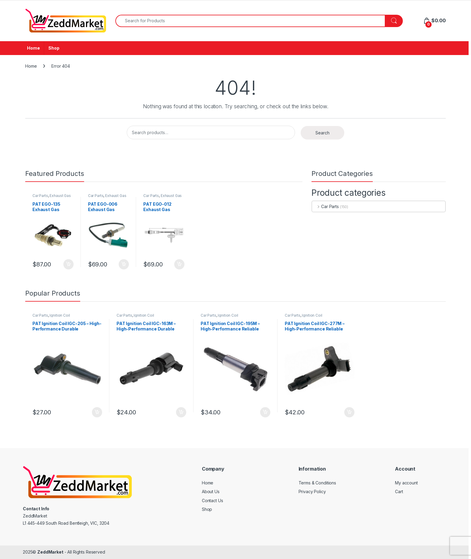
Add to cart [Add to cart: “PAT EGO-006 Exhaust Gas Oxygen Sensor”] (124, 264)
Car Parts (40, 195)
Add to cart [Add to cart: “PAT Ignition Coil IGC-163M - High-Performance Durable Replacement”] (181, 412)
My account (406, 482)
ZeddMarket (50, 551)
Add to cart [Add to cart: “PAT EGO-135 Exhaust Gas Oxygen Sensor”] (68, 264)
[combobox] (250, 21)
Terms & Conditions (317, 482)
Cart (399, 491)
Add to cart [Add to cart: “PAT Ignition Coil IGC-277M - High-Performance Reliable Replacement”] (349, 412)
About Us (211, 491)
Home (33, 48)
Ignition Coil (60, 315)
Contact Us (212, 500)
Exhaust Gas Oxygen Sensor (51, 197)
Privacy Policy (312, 491)
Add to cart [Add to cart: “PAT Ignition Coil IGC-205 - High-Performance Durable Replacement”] (97, 412)
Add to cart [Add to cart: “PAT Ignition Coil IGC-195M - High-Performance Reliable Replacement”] (265, 412)
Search (322, 132)
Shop (53, 48)
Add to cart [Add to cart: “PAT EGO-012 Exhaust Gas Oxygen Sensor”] (179, 264)
